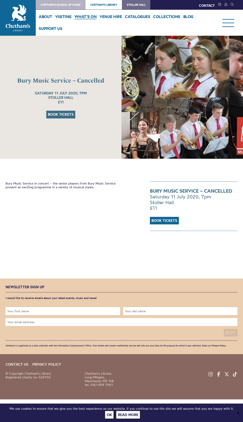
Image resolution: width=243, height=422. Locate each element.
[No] (238, 413)
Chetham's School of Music (60, 4)
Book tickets (61, 114)
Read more (128, 414)
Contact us (17, 364)
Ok (109, 414)
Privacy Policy (219, 345)
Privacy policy (46, 364)
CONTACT (207, 5)
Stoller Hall (136, 4)
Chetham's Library (18, 18)
